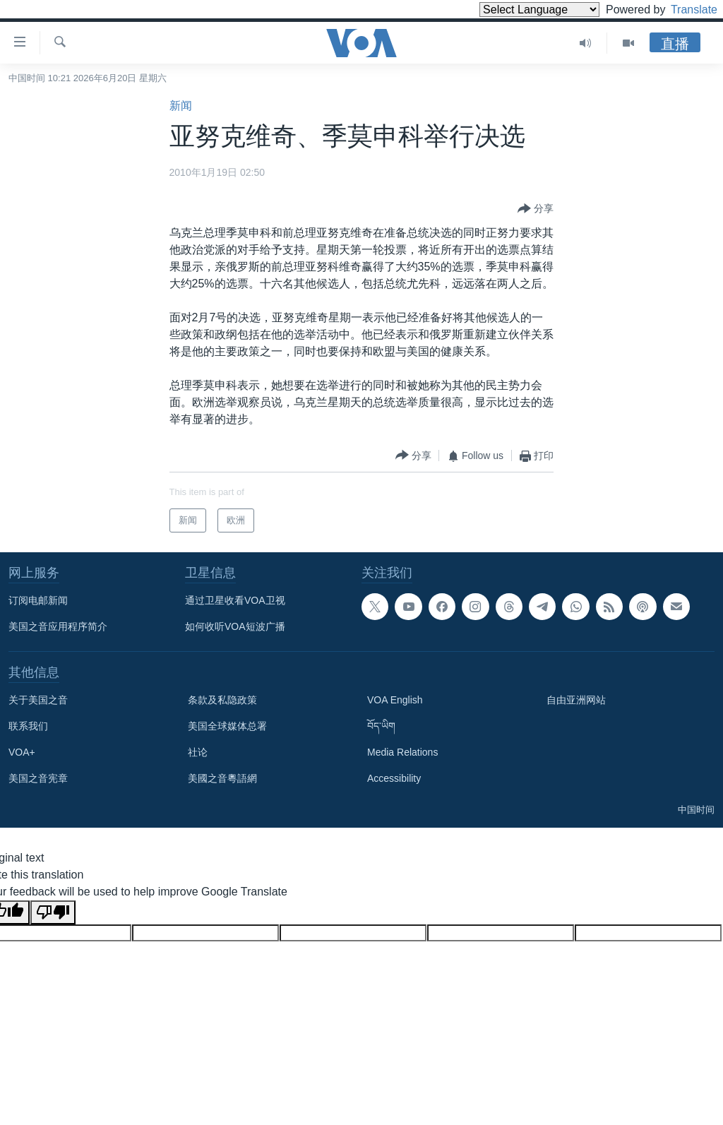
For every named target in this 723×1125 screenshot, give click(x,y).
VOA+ (21, 752)
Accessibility (394, 778)
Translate (681, 10)
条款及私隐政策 (222, 700)
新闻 (180, 106)
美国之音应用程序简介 (57, 626)
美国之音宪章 (38, 778)
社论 (198, 752)
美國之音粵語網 (222, 778)
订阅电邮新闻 (38, 600)
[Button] (536, 209)
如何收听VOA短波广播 (235, 626)
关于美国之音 (38, 700)
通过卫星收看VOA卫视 (235, 600)
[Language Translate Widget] (515, 9)
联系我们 (28, 726)
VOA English (395, 700)
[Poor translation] (53, 912)
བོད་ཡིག (381, 726)
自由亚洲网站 (576, 700)
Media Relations (402, 752)
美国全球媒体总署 (227, 726)
